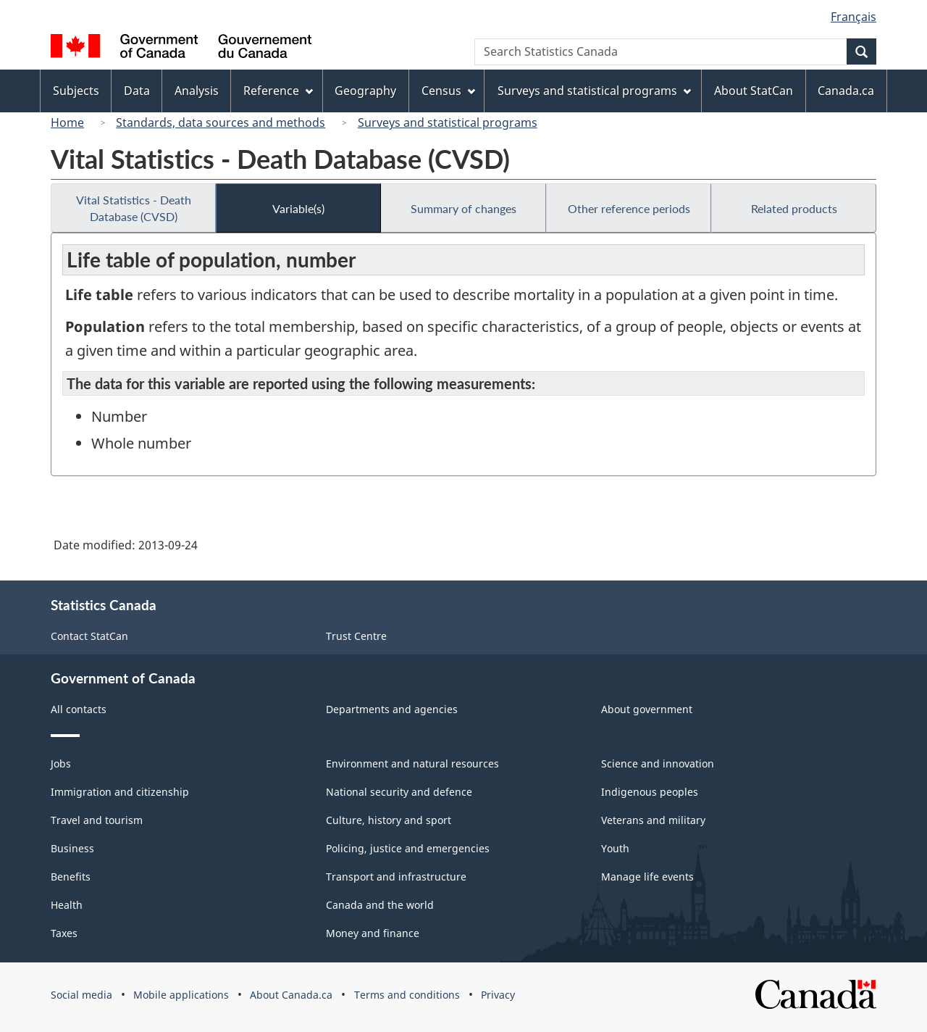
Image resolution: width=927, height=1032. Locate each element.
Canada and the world (380, 905)
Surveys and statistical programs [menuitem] (594, 91)
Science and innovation (657, 763)
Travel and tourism (97, 820)
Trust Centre (356, 636)
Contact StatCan (89, 636)
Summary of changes (463, 208)
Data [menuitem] (137, 91)
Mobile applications (181, 995)
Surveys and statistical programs (447, 122)
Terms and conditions (407, 995)
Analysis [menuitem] (197, 91)
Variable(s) (298, 208)
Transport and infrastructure (396, 876)
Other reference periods (629, 208)
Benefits (71, 876)
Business (72, 848)
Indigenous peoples (649, 792)
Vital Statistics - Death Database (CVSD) (133, 208)
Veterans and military (653, 820)
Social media (81, 995)
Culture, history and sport (388, 820)
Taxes (64, 933)
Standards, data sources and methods (220, 122)
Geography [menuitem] (365, 91)
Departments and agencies (392, 709)
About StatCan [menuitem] (753, 91)
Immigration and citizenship (120, 792)
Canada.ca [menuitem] (846, 91)
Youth (615, 848)
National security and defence (399, 792)
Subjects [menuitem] (76, 91)
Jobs (61, 763)
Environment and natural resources (412, 763)
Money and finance (372, 933)
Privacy (498, 995)
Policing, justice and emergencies (408, 848)
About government (646, 709)
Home (67, 122)
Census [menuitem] (448, 91)
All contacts (78, 709)
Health (67, 905)
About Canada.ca (291, 995)
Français (853, 17)
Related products (794, 208)
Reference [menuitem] (278, 91)
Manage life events (647, 876)
